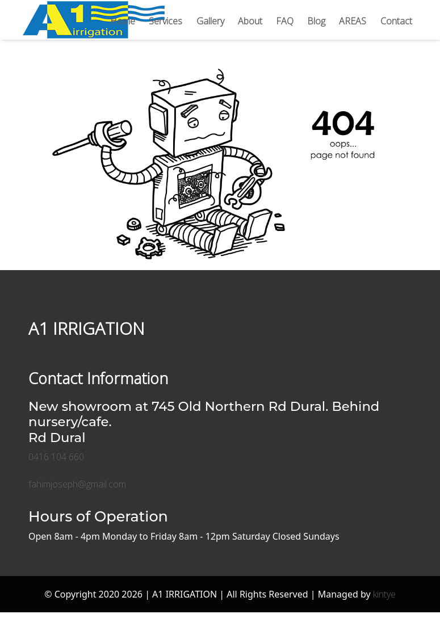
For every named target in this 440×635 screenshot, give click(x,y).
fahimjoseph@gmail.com (77, 484)
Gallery (210, 21)
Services (165, 21)
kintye (384, 594)
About (250, 21)
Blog (316, 21)
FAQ (285, 21)
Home (122, 21)
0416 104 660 (56, 457)
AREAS (352, 21)
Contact (396, 21)
